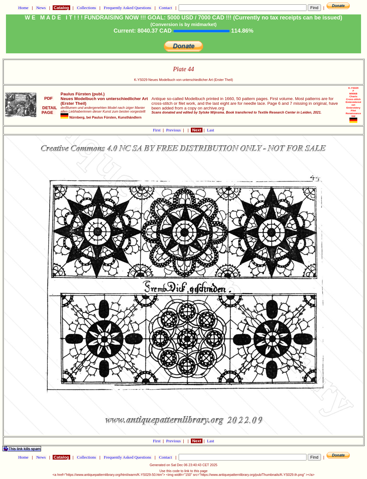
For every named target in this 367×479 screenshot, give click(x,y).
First (157, 130)
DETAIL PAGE (48, 110)
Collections (86, 7)
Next (196, 130)
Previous (174, 130)
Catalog (61, 7)
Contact (165, 7)
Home (23, 7)
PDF (48, 98)
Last (210, 130)
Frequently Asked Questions (127, 7)
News (41, 7)
